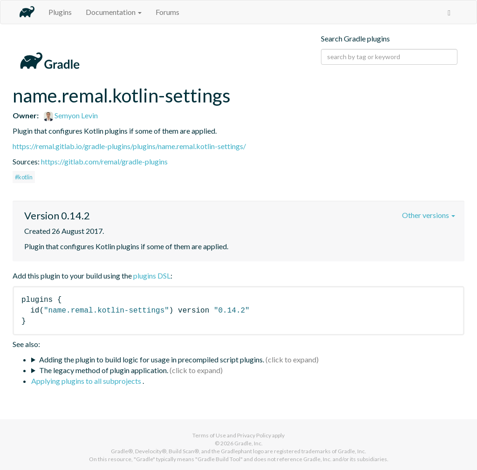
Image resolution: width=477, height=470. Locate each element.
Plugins (60, 11)
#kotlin (24, 177)
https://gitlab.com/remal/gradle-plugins (104, 161)
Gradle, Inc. (248, 443)
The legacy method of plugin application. (103, 370)
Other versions (428, 215)
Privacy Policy (254, 435)
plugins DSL (151, 275)
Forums (167, 11)
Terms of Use (209, 435)
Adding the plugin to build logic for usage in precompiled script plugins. (151, 359)
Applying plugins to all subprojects (87, 380)
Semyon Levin (71, 115)
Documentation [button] (114, 11)
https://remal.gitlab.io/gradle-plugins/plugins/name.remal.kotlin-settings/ (129, 146)
